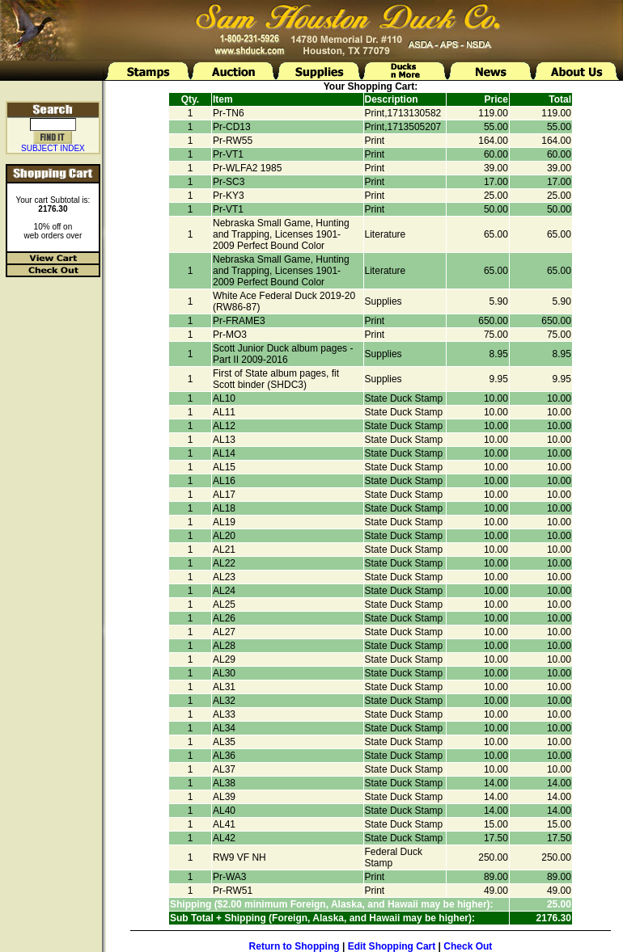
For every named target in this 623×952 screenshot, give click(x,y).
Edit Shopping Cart (392, 946)
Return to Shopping (294, 946)
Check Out (467, 946)
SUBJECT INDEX (53, 148)
